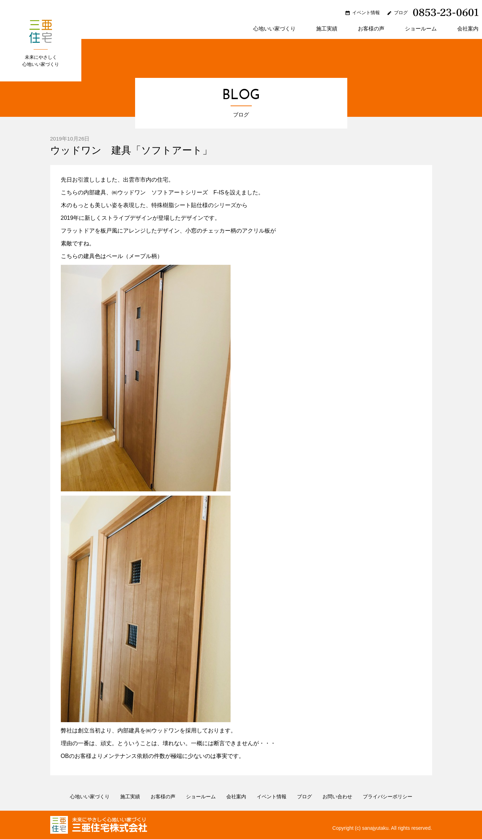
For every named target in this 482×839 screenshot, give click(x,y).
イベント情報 (366, 12)
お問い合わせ (337, 796)
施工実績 (326, 29)
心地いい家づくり (274, 29)
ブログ (401, 12)
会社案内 (467, 29)
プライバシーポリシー (387, 796)
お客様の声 (371, 29)
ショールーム (421, 29)
